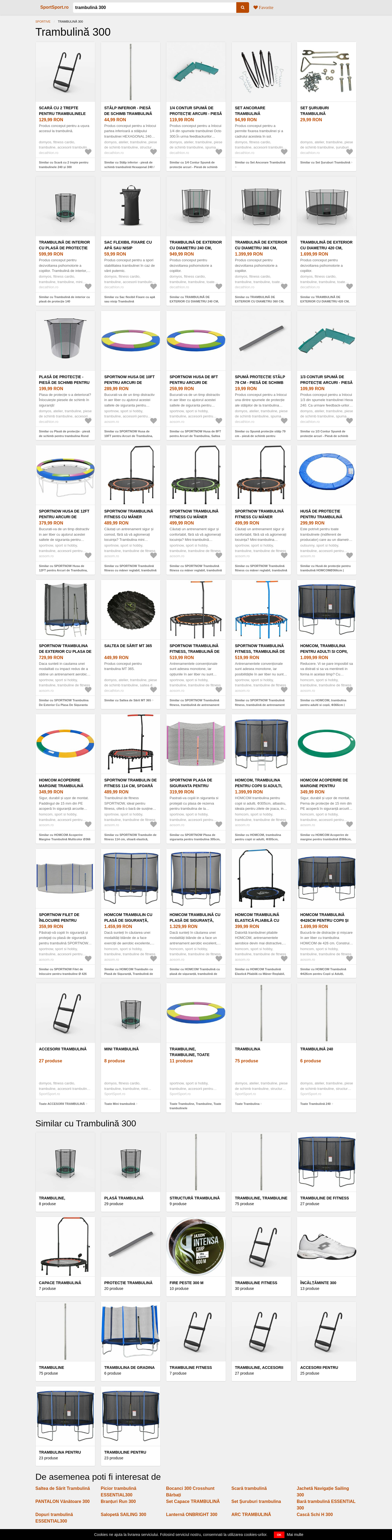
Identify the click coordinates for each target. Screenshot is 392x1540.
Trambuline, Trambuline (261, 1198)
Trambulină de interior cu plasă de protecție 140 (64, 248)
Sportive (42, 21)
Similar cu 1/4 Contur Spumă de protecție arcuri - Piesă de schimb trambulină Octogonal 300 (194, 167)
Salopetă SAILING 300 (123, 1514)
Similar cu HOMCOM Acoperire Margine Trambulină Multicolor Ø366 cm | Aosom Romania (64, 839)
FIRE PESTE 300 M (186, 1283)
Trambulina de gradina (129, 1367)
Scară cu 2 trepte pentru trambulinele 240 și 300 (62, 114)
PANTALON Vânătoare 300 (62, 1501)
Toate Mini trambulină (119, 1103)
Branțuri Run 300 (118, 1501)
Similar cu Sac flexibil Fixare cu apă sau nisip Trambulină (129, 299)
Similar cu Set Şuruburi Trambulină (325, 162)
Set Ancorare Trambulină (250, 111)
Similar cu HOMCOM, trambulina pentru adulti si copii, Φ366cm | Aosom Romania (323, 705)
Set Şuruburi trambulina (256, 1501)
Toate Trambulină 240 (315, 1103)
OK (279, 1534)
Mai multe (295, 1534)
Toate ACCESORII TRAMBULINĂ (62, 1103)
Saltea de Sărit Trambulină (62, 1488)
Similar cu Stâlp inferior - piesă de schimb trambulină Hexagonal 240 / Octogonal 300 (129, 167)
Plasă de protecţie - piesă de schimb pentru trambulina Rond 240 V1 (64, 382)
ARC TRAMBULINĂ (251, 1514)
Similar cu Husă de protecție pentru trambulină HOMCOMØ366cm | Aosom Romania (325, 570)
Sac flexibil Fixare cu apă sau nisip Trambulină (128, 248)
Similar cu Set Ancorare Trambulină (260, 162)
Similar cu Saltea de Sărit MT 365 (127, 700)
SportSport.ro (54, 7)
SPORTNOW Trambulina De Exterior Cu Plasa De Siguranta (65, 651)
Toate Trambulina (247, 1103)
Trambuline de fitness (324, 1198)
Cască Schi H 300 (315, 1514)
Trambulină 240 (316, 1049)
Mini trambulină (121, 1049)
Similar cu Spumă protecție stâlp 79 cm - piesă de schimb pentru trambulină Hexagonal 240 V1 (260, 436)
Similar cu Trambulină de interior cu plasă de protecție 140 (64, 299)
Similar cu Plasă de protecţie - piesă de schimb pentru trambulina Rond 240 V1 (64, 436)
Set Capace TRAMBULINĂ (193, 1501)
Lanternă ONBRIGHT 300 (191, 1514)
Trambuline (51, 1367)
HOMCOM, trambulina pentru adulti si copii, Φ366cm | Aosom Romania (326, 651)
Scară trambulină (249, 1488)
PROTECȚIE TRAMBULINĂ (128, 1283)
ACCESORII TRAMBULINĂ (63, 1049)
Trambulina (247, 1049)
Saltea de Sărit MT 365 (128, 646)
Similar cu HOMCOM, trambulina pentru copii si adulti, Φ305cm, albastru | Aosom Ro (258, 839)
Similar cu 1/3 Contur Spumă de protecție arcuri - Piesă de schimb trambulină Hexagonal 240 (324, 436)
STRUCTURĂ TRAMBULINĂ (195, 1198)
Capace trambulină (60, 1283)
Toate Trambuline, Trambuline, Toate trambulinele (195, 1106)
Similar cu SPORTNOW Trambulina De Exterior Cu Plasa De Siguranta (63, 703)
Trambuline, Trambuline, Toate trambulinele (189, 1055)
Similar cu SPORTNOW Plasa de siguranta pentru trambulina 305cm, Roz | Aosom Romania (195, 839)
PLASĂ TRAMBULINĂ (124, 1198)
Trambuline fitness (256, 1283)
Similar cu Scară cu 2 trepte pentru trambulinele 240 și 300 (63, 165)
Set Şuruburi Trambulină (314, 111)
